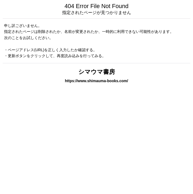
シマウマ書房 (96, 71)
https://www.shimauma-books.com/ (96, 81)
